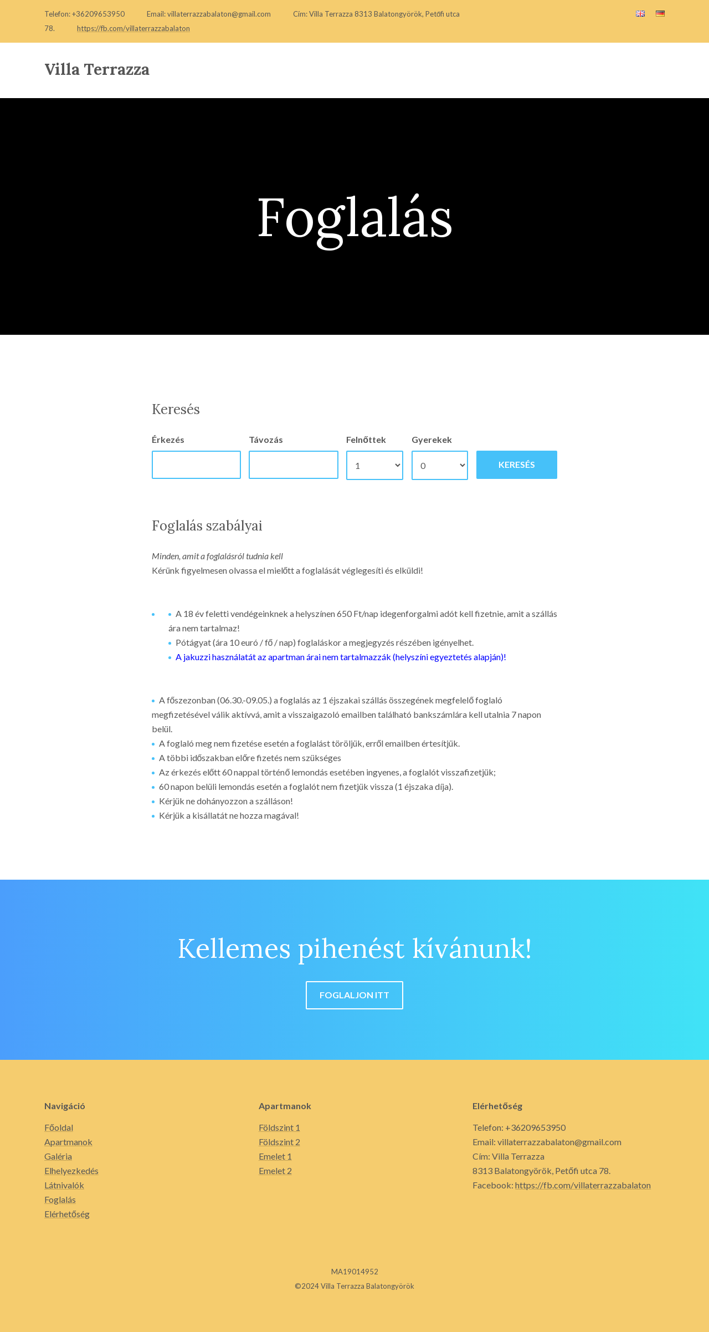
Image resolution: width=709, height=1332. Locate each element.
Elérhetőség (67, 1213)
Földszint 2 (279, 1141)
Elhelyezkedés (71, 1170)
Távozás (266, 439)
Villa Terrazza (97, 69)
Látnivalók (64, 1185)
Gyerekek (432, 439)
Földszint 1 (279, 1127)
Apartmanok (68, 1141)
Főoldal (58, 1127)
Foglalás (60, 1199)
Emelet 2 (275, 1170)
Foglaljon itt (354, 994)
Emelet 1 (275, 1156)
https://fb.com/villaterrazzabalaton (133, 28)
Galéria (58, 1156)
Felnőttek (366, 439)
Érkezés (168, 439)
